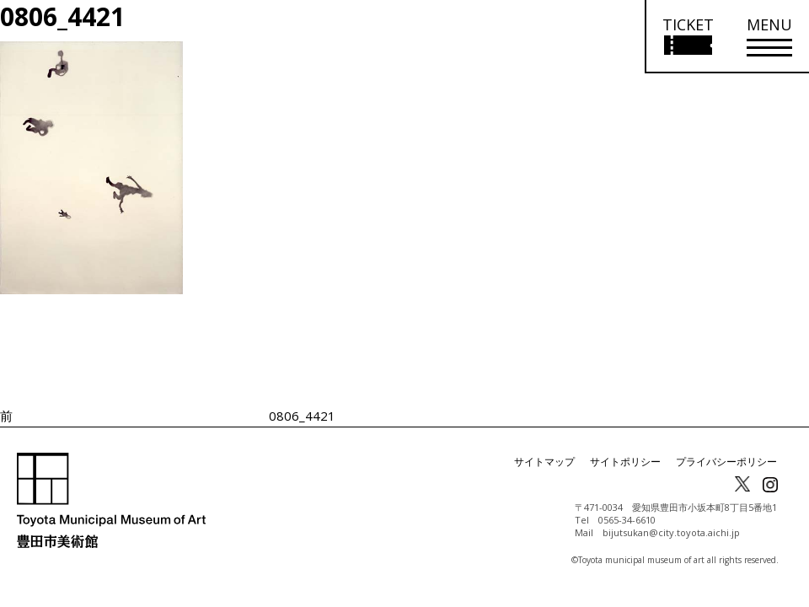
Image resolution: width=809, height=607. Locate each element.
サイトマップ (544, 461)
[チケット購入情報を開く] (687, 36)
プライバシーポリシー (726, 461)
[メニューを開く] (769, 36)
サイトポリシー (625, 461)
